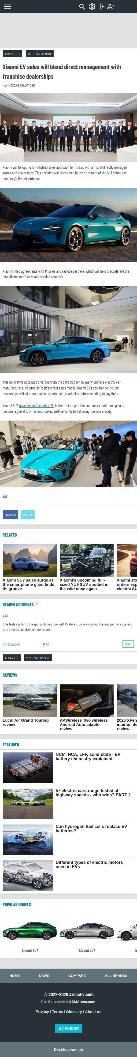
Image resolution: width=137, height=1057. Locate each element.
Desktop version (68, 1049)
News (44, 976)
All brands (116, 976)
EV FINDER (69, 1028)
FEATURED (11, 744)
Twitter (28, 514)
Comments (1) (12, 54)
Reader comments (21, 604)
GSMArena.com (82, 1002)
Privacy (42, 1012)
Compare (77, 976)
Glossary (74, 1012)
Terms (57, 1012)
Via (5, 495)
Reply (128, 644)
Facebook (10, 514)
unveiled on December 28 (36, 405)
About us (93, 1012)
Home (14, 976)
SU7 (109, 172)
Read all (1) (11, 658)
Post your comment (39, 54)
